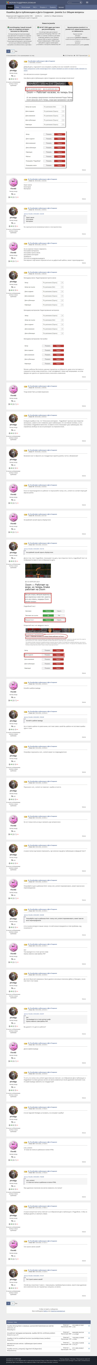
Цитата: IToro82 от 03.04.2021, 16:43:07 (34, 1014)
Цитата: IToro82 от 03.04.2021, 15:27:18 (34, 548)
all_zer (12, 1345)
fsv (75, 1349)
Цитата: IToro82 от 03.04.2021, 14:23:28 (34, 213)
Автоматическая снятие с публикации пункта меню (24, 1343)
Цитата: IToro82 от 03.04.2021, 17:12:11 (34, 1275)
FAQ (35, 7)
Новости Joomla (48, 23)
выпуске (77, 43)
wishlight (76, 1334)
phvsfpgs (13, 70)
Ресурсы (43, 7)
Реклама (72, 1359)
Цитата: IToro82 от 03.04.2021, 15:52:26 (34, 717)
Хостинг (61, 7)
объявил (77, 36)
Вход (17, 7)
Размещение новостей (83, 1359)
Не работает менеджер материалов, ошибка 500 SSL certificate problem (31, 1333)
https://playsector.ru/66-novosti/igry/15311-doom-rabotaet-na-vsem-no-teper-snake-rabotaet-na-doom (55, 69)
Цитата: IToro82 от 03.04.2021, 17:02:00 (34, 1176)
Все (16, 51)
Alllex (12, 1340)
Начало (10, 7)
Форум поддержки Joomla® (21, 2)
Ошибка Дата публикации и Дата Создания (41, 61)
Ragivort (13, 1329)
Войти (46, 1311)
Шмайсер (13, 1350)
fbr (75, 1327)
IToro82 (13, 189)
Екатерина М (14, 1335)
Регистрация (26, 7)
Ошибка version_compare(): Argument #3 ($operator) (24, 1349)
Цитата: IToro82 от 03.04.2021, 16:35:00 (34, 915)
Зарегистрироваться (58, 1311)
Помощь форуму (64, 1359)
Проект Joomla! (77, 34)
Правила (53, 7)
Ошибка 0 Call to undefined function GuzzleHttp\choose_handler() (28, 1338)
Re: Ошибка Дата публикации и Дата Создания (42, 179)
